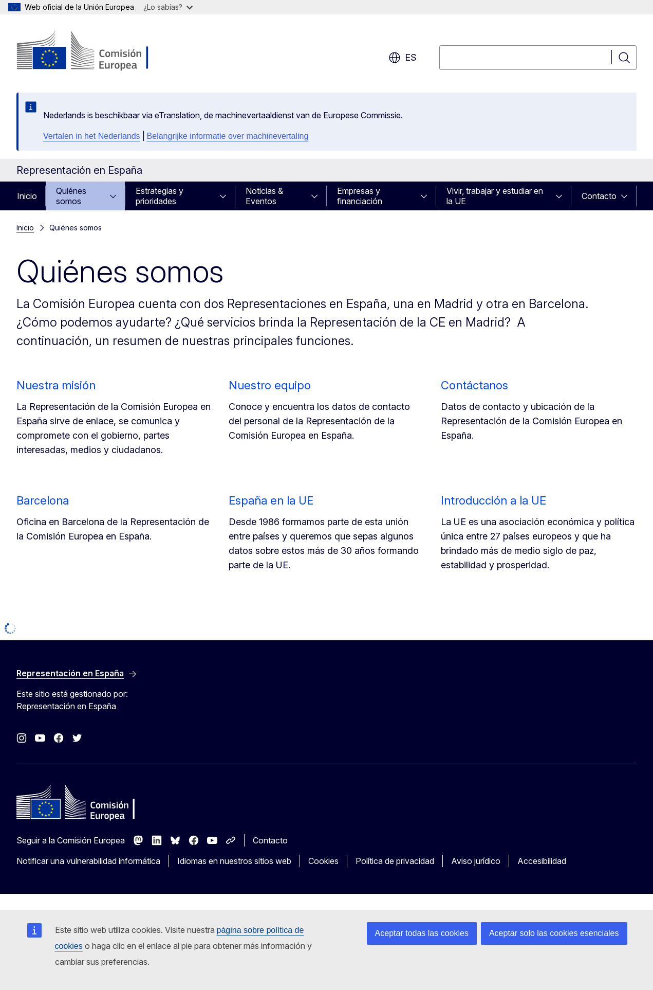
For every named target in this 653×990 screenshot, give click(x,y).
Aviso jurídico (475, 861)
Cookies (323, 861)
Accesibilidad (541, 861)
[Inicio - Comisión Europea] (99, 51)
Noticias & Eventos (264, 196)
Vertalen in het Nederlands (91, 136)
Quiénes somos (71, 196)
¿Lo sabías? (168, 7)
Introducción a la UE (493, 500)
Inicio (27, 196)
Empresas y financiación (359, 196)
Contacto (599, 196)
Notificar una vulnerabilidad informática (88, 861)
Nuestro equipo (270, 385)
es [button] (402, 57)
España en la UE (271, 500)
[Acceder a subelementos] (116, 196)
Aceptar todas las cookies (422, 933)
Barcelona (42, 500)
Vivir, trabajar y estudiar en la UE (494, 196)
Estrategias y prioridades (159, 196)
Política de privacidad (395, 861)
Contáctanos (474, 385)
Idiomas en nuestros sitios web (234, 861)
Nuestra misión (56, 385)
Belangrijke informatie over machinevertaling (228, 136)
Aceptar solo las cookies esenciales (554, 933)
